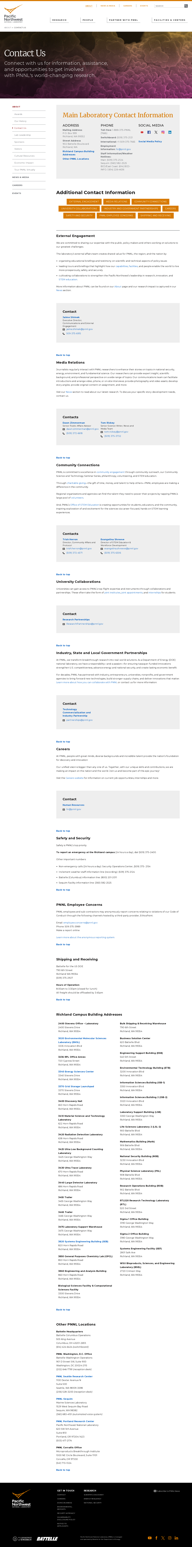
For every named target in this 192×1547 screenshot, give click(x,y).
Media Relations (116, 201)
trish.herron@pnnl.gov (79, 548)
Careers (127, 6)
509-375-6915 (73, 333)
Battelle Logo (47, 1539)
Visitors (18, 149)
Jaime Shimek (71, 317)
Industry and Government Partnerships (131, 208)
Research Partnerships (76, 619)
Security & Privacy (66, 1513)
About (89, 6)
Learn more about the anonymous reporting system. (85, 937)
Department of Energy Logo (22, 1539)
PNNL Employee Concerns (116, 215)
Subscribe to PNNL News (168, 1491)
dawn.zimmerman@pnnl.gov (82, 429)
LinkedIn (176, 1538)
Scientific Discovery (94, 1495)
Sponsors (19, 142)
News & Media (108, 6)
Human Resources (73, 805)
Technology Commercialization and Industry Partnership (77, 712)
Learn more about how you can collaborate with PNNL (86, 682)
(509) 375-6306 (112, 553)
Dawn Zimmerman (74, 423)
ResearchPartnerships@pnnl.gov (84, 624)
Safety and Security (79, 215)
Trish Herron (70, 539)
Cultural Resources (24, 156)
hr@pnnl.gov (123, 149)
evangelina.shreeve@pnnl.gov (121, 548)
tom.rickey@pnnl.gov (116, 432)
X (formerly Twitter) (163, 1538)
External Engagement (84, 201)
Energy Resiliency (92, 1499)
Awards (18, 114)
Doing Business (64, 1503)
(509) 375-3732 (112, 436)
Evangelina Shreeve (113, 539)
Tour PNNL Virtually (24, 169)
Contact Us (20, 128)
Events (144, 6)
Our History (20, 121)
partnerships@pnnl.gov (79, 720)
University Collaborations (79, 208)
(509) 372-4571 (74, 553)
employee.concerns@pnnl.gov (80, 922)
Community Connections (150, 201)
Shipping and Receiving (156, 215)
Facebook (156, 1538)
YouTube (149, 1538)
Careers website (74, 778)
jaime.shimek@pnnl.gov (79, 329)
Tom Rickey (108, 423)
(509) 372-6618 (74, 433)
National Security (93, 1503)
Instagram (169, 1538)
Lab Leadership (22, 135)
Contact (61, 1495)
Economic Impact (23, 162)
